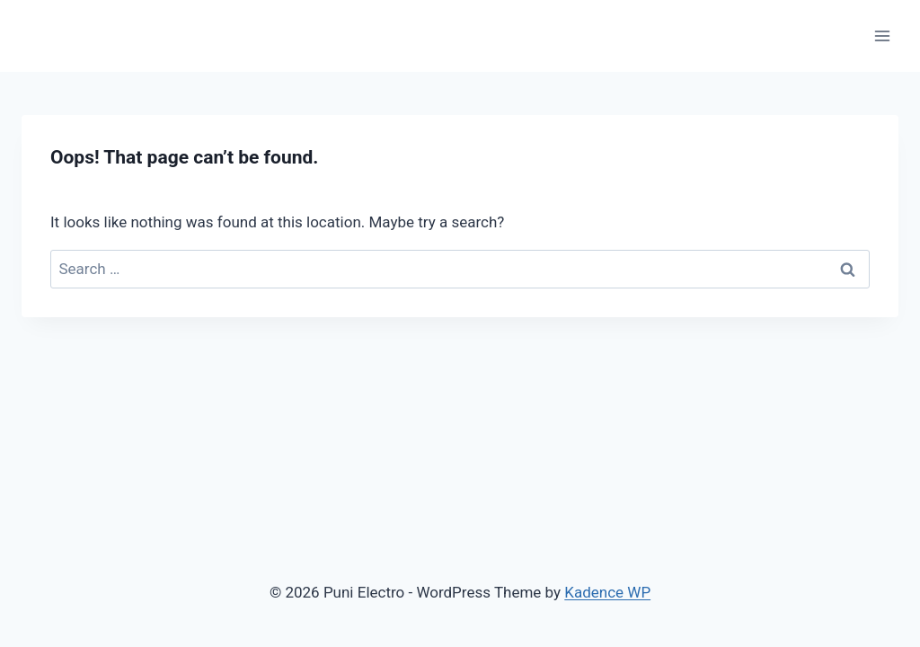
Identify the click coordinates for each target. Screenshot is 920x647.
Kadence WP (607, 592)
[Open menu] (881, 35)
